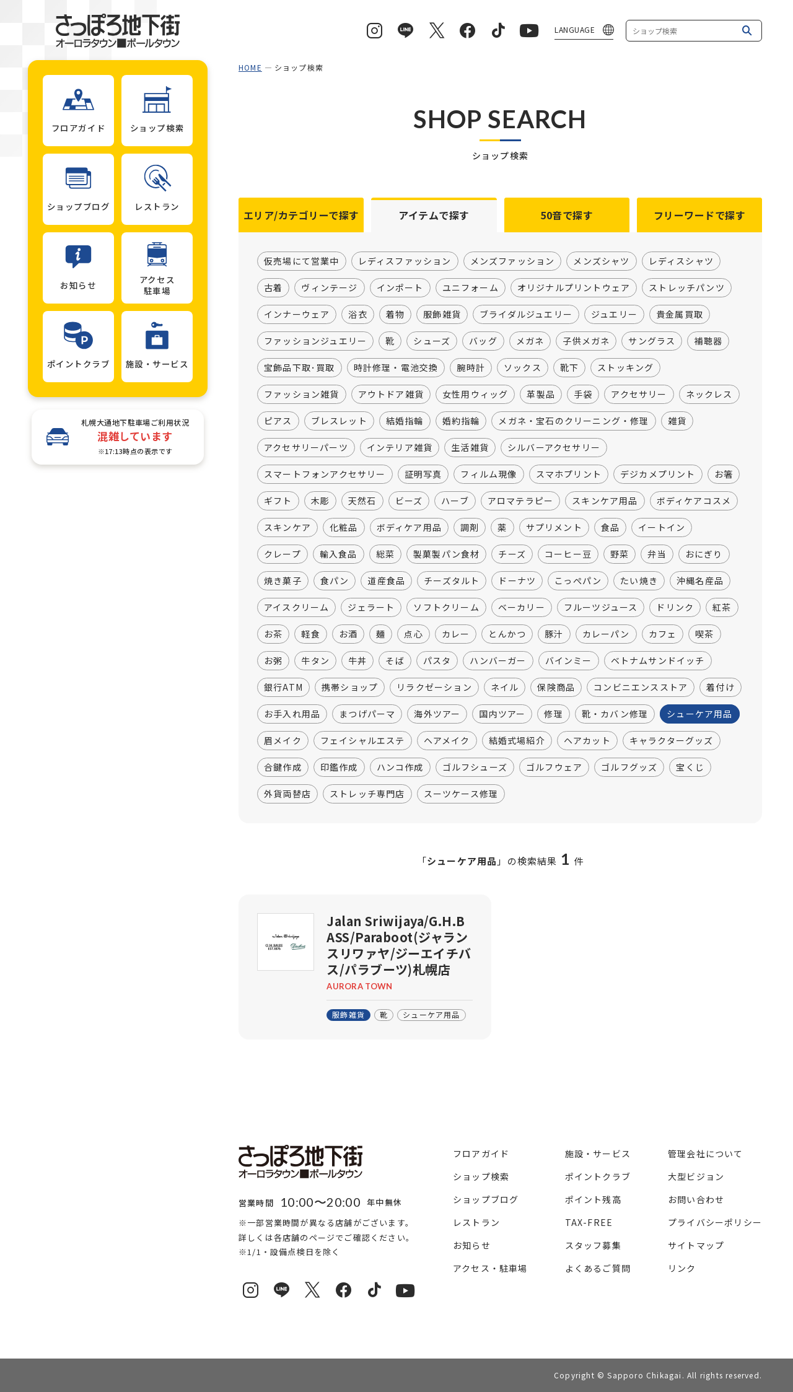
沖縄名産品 (700, 581)
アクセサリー (639, 394)
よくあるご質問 (598, 1268)
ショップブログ (486, 1199)
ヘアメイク (447, 741)
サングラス (651, 341)
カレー (456, 634)
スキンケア (287, 528)
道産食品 (386, 581)
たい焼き (639, 581)
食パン (334, 581)
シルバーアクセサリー (553, 448)
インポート (400, 288)
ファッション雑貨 (302, 394)
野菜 (619, 554)
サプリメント (554, 528)
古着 (273, 288)
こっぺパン (578, 581)
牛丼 (357, 661)
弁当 (656, 554)
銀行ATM (283, 687)
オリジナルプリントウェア (573, 288)
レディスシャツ (681, 261)
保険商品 (556, 687)
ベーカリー (521, 608)
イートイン (661, 528)
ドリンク (675, 608)
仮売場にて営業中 (302, 261)
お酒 (348, 634)
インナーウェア (297, 315)
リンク (682, 1268)
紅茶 (721, 608)
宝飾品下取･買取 (299, 368)
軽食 (310, 634)
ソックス (522, 368)
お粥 (273, 661)
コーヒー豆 (568, 554)
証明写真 (423, 474)
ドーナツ (517, 581)
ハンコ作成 (400, 767)
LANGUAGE (574, 29)
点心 (413, 634)
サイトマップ (696, 1245)
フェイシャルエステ (362, 741)
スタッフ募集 (593, 1245)
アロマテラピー (520, 501)
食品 (610, 528)
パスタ (437, 661)
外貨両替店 (287, 794)
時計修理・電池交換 (396, 368)
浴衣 (357, 315)
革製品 (541, 394)
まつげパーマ (367, 714)
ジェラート (371, 608)
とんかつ (507, 634)
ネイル (505, 687)
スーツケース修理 (461, 794)
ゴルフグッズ (629, 767)
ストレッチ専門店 (367, 794)
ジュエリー (614, 315)
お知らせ (472, 1245)
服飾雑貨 (442, 315)
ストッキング (625, 368)
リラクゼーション (434, 687)
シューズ (431, 341)
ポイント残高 (593, 1199)
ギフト (278, 501)
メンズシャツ (601, 261)
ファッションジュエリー (315, 341)
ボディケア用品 (409, 528)
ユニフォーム (470, 288)
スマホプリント (569, 474)
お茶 (273, 634)
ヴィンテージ (329, 288)
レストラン (476, 1222)
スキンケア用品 (604, 501)
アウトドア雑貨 (391, 394)
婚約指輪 (461, 421)
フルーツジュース (601, 608)
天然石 (362, 501)
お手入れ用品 (292, 714)
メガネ (530, 341)
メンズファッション (512, 261)
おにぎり (704, 554)
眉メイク (283, 741)
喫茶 (704, 634)
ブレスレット (339, 421)
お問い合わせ (696, 1199)
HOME (250, 67)
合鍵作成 (283, 767)
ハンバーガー (498, 661)
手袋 (583, 394)
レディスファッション (405, 261)
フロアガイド (481, 1153)
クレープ (282, 554)
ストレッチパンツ (687, 288)
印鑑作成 (339, 767)
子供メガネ (586, 341)
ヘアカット (587, 741)
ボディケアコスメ (694, 501)
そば (394, 661)
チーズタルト (452, 581)
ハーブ (455, 501)
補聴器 (708, 341)
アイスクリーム (296, 608)
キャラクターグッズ (671, 741)
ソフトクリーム (446, 608)
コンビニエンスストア (641, 687)
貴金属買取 (679, 315)
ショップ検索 (481, 1176)
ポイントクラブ (598, 1176)
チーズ (512, 554)
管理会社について (705, 1153)
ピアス (278, 421)
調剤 (469, 528)
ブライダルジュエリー (526, 315)
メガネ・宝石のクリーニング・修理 (573, 421)
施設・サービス (598, 1153)
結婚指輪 (405, 421)
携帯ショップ (350, 687)
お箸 (723, 474)
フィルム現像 (488, 474)
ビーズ (409, 501)
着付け (720, 687)
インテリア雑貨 (399, 448)
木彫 (320, 501)
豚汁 (554, 634)
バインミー (568, 661)
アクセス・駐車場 (490, 1268)
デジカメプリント (658, 474)
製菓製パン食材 (446, 554)
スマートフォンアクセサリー (325, 474)
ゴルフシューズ (474, 767)
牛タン (315, 661)
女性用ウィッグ (475, 394)
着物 (395, 315)
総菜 (385, 554)
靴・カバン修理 (615, 714)
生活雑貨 (470, 448)
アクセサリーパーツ (306, 448)
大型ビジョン (696, 1176)
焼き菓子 (283, 581)
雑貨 (677, 421)
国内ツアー (502, 714)
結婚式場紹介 (517, 741)
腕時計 (471, 368)
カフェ (663, 634)
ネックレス (709, 394)
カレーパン (606, 634)
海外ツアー (437, 714)
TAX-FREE (589, 1222)
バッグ (483, 341)
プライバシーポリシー (715, 1222)
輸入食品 (338, 554)
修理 (553, 714)
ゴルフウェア (554, 767)
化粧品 (344, 528)
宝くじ (690, 767)
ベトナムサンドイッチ (658, 661)
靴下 (569, 368)
